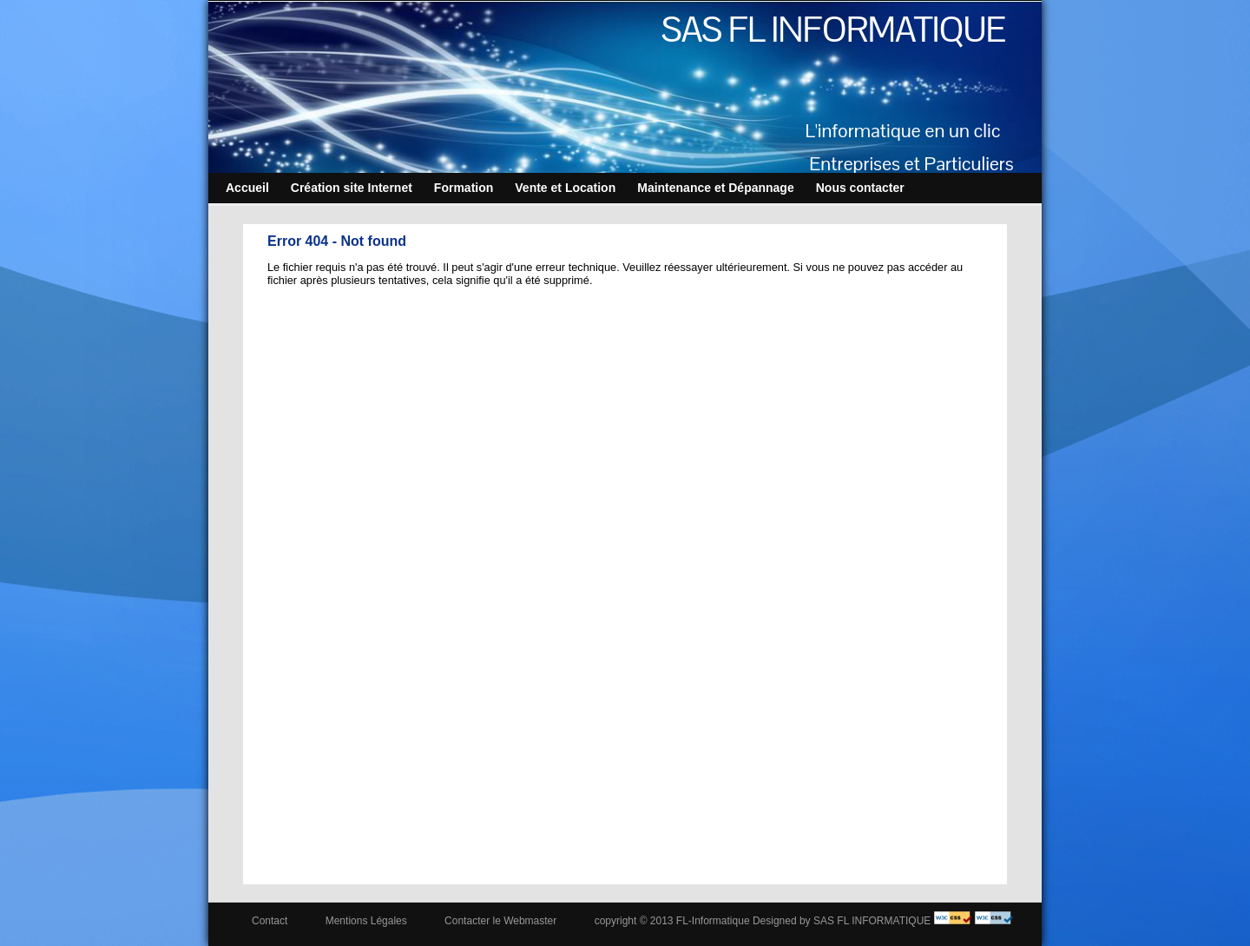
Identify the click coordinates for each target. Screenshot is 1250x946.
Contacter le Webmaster (500, 921)
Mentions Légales (366, 921)
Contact (269, 921)
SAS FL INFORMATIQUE (833, 29)
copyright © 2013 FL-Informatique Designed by (703, 921)
